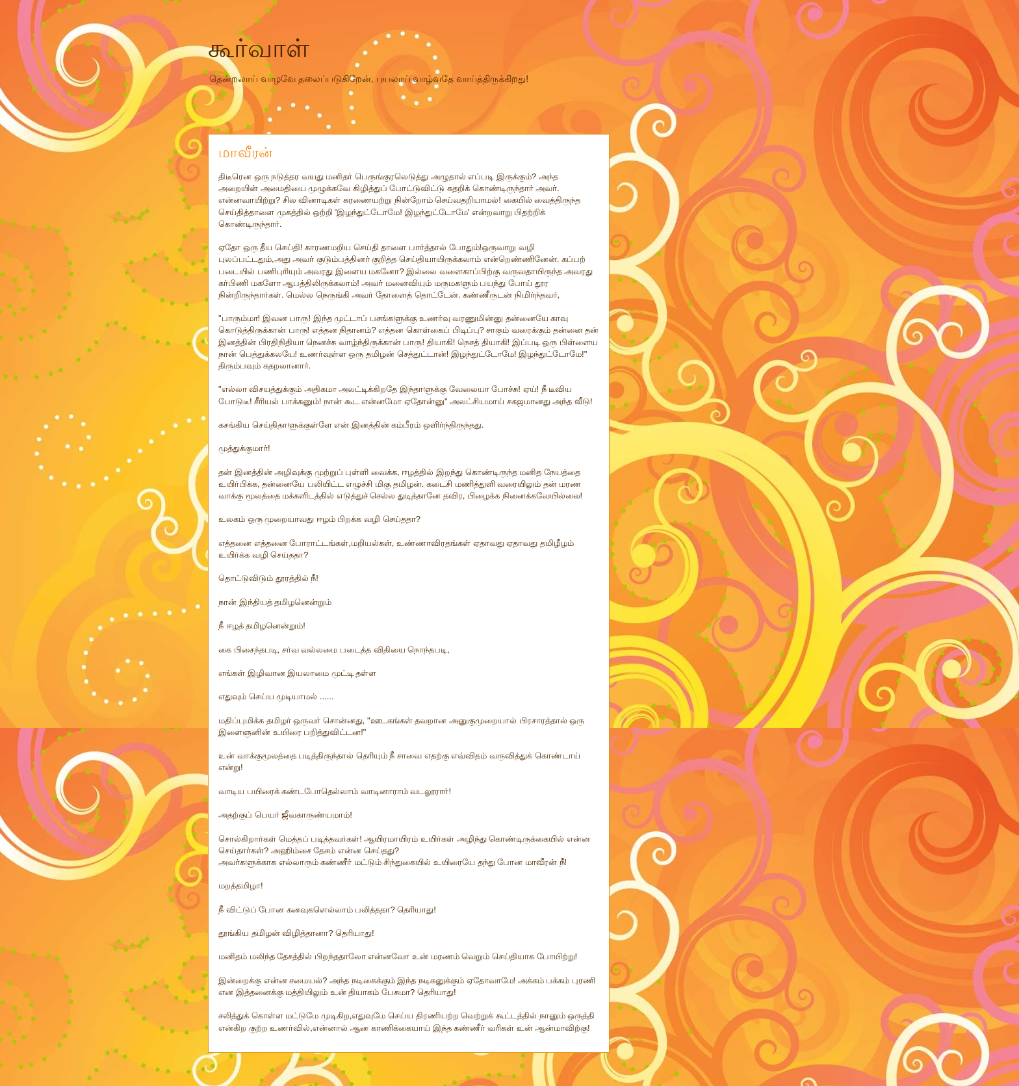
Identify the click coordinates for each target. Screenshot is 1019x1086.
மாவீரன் (245, 152)
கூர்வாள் (258, 48)
